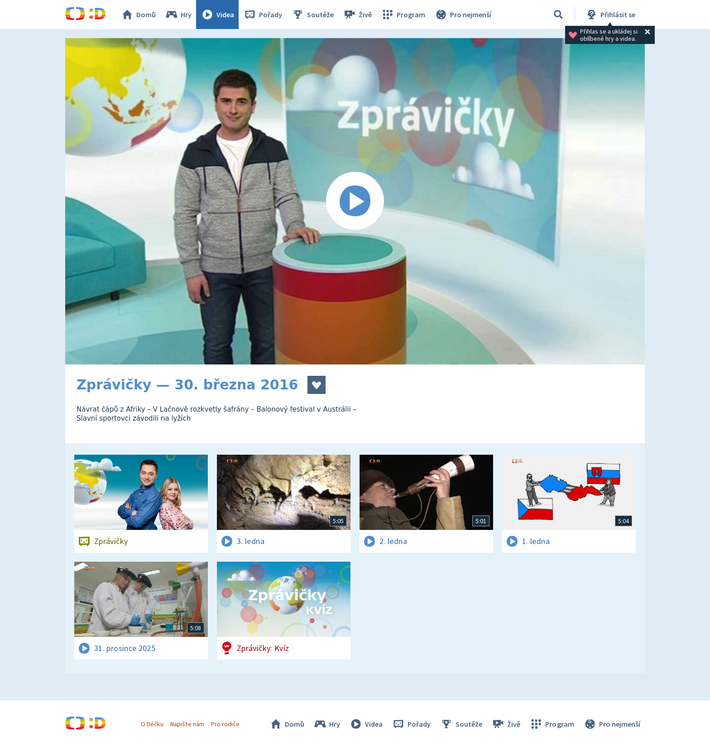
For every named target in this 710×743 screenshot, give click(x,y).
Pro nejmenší (462, 14)
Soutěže (312, 14)
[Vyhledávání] (558, 14)
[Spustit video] (355, 201)
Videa (217, 14)
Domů (138, 14)
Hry (178, 14)
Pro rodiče (225, 724)
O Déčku (152, 724)
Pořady (262, 14)
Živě (357, 14)
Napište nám (187, 724)
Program (403, 14)
